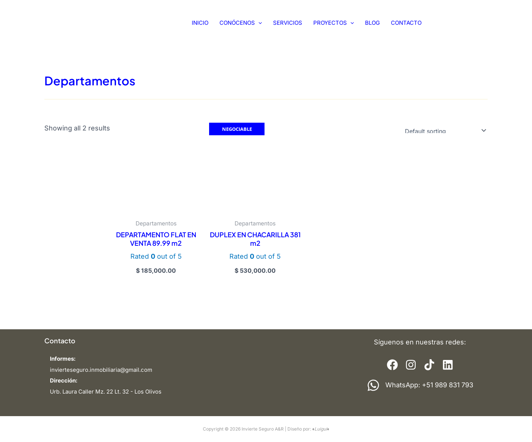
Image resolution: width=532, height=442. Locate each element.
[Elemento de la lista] (392, 364)
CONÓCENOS (240, 22)
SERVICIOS (287, 22)
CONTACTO (406, 22)
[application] (258, 22)
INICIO (200, 22)
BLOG (372, 22)
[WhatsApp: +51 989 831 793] (420, 385)
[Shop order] (444, 130)
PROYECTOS (333, 22)
